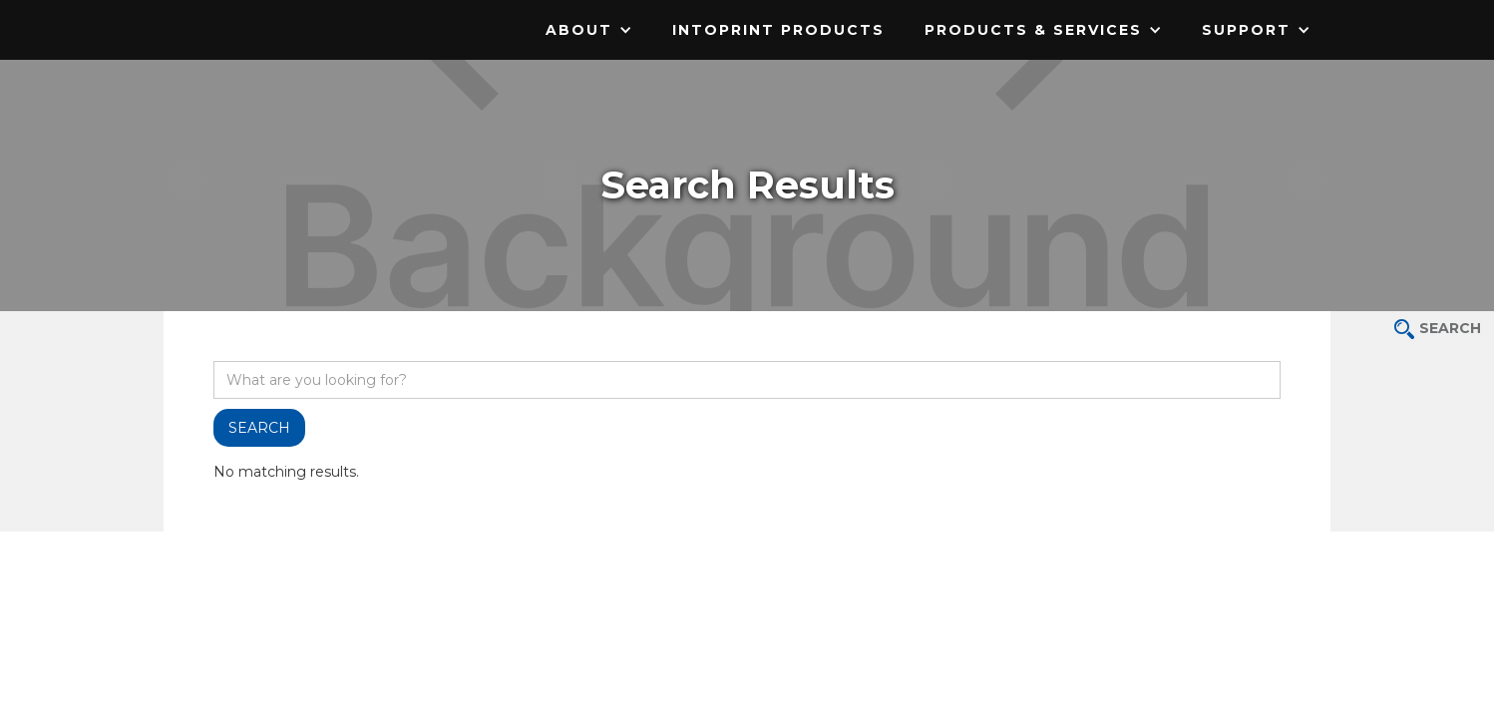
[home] (288, 15)
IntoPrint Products (778, 30)
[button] (589, 30)
